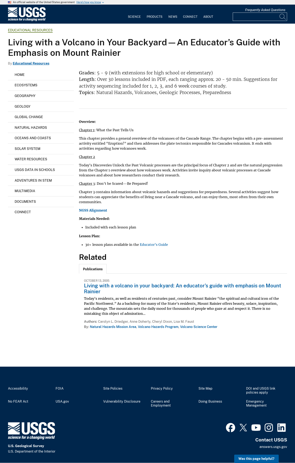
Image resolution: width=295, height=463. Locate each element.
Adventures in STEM (33, 180)
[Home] (27, 20)
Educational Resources (30, 30)
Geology (23, 106)
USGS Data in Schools (35, 170)
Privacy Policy (162, 388)
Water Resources (31, 159)
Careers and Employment (161, 403)
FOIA (60, 388)
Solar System (27, 149)
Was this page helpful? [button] (256, 459)
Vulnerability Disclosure (121, 401)
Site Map (205, 388)
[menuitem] (134, 14)
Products (154, 16)
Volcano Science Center (198, 327)
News (172, 16)
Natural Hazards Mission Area (113, 327)
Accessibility (18, 388)
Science (134, 16)
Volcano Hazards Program (158, 327)
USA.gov (62, 401)
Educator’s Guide (154, 244)
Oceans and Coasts (33, 138)
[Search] (283, 17)
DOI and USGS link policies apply (260, 390)
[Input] (260, 17)
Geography (25, 96)
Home (20, 75)
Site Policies (112, 388)
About (208, 16)
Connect (190, 16)
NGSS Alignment (93, 210)
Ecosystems (26, 85)
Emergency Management (256, 403)
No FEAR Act (18, 401)
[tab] (93, 269)
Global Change (29, 117)
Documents (25, 202)
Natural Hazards (31, 128)
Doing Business (210, 401)
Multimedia (25, 191)
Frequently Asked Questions (265, 10)
